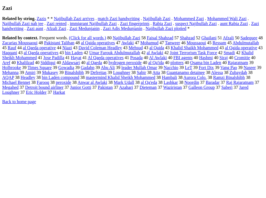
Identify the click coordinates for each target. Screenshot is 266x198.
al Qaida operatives (98, 42)
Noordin (191, 82)
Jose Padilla (53, 57)
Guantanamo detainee (186, 72)
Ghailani (209, 37)
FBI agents (183, 57)
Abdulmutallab (245, 42)
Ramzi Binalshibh (229, 77)
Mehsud (136, 47)
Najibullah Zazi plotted (166, 28)
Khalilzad (25, 62)
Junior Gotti (80, 87)
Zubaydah (238, 72)
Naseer (249, 67)
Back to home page (19, 101)
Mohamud (149, 42)
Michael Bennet (16, 82)
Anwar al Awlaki (92, 82)
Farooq (43, 82)
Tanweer (172, 42)
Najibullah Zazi (156, 18)
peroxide (63, 82)
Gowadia (66, 67)
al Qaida (156, 47)
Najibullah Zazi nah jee (22, 23)
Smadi (229, 52)
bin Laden (73, 52)
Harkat (59, 92)
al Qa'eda (149, 82)
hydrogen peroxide (125, 62)
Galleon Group (202, 87)
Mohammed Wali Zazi (226, 18)
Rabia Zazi (162, 23)
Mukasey (50, 72)
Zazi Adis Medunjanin (122, 28)
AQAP (8, 77)
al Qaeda (94, 62)
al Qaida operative (241, 47)
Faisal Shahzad (160, 37)
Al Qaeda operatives (106, 57)
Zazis (41, 18)
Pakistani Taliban (59, 42)
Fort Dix (206, 67)
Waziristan (172, 87)
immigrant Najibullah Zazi (93, 23)
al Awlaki (155, 52)
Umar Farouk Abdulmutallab (114, 52)
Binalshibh (74, 72)
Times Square (39, 67)
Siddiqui (48, 62)
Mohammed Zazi (189, 18)
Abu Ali (108, 67)
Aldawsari (71, 62)
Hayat (76, 57)
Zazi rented (56, 23)
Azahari (126, 87)
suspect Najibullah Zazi (196, 23)
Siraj (223, 57)
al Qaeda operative (39, 47)
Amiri (30, 72)
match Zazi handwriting (119, 18)
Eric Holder (36, 92)
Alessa (217, 72)
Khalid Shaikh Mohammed (194, 47)
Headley (28, 77)
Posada (136, 57)
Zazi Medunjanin (85, 28)
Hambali (169, 77)
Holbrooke (11, 67)
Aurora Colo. (194, 77)
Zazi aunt (35, 28)
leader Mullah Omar (139, 67)
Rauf (12, 47)
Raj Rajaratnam (240, 82)
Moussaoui (196, 42)
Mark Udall (124, 82)
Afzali (228, 37)
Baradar (213, 82)
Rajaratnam (238, 62)
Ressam (219, 42)
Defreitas (98, 72)
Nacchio (171, 67)
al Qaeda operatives (41, 52)
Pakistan (105, 87)
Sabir (141, 72)
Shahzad (187, 37)
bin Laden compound (60, 77)
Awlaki (127, 42)
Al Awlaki (158, 57)
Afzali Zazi (56, 28)
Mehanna (10, 72)
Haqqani (9, 52)
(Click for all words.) (87, 37)
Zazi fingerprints (134, 23)
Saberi (226, 87)
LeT (188, 67)
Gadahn (88, 67)
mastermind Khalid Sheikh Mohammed (120, 77)
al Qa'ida (156, 62)
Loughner (121, 72)
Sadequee (248, 37)
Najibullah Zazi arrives (74, 18)
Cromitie (242, 57)
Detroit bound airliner (44, 87)
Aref (6, 62)
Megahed (10, 87)
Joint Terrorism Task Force (193, 52)
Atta (156, 72)
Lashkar (171, 82)
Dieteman (148, 87)
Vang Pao (228, 67)
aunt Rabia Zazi (234, 23)
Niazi (67, 47)
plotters (177, 62)
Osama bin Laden (205, 62)
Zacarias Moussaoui (19, 42)
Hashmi (206, 57)
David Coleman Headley (100, 47)
